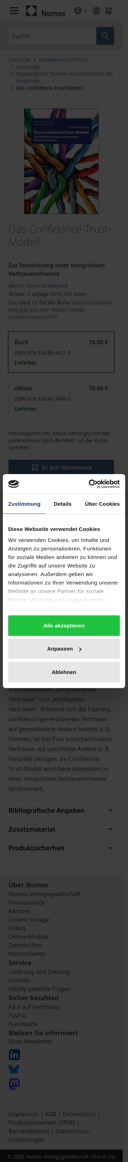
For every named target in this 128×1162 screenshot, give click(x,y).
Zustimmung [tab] (24, 503)
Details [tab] (63, 503)
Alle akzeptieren (64, 625)
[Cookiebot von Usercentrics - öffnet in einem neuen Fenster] (90, 484)
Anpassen (64, 649)
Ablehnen (64, 672)
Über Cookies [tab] (102, 503)
